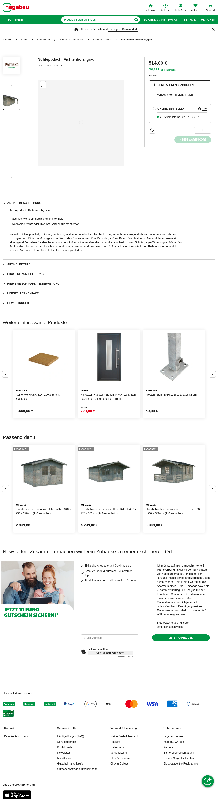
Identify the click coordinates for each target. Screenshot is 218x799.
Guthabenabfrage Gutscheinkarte (77, 769)
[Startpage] (16, 7)
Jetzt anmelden (181, 637)
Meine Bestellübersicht (124, 736)
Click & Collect (119, 763)
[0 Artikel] (202, 130)
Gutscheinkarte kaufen (70, 763)
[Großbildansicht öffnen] (81, 123)
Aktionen (208, 19)
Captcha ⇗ (125, 656)
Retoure (115, 741)
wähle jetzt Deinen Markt (123, 29)
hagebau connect (174, 736)
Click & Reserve (120, 758)
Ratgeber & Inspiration (160, 19)
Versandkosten (119, 752)
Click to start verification (110, 652)
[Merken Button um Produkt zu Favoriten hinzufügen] (152, 130)
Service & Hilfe (66, 728)
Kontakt (9, 728)
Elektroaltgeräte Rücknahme (181, 763)
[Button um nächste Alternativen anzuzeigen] (212, 374)
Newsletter (63, 752)
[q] (96, 19)
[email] (109, 638)
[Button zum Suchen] (136, 19)
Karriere (168, 747)
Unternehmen (172, 728)
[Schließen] (213, 29)
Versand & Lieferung (123, 728)
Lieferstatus (117, 747)
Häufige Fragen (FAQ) (70, 736)
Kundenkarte (170, 70)
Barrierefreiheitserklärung (179, 752)
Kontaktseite (64, 747)
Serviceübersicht (67, 741)
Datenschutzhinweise (170, 626)
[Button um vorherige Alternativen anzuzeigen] (5, 374)
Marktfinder (64, 758)
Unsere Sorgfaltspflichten (179, 758)
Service (190, 19)
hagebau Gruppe (174, 741)
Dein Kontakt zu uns (16, 736)
